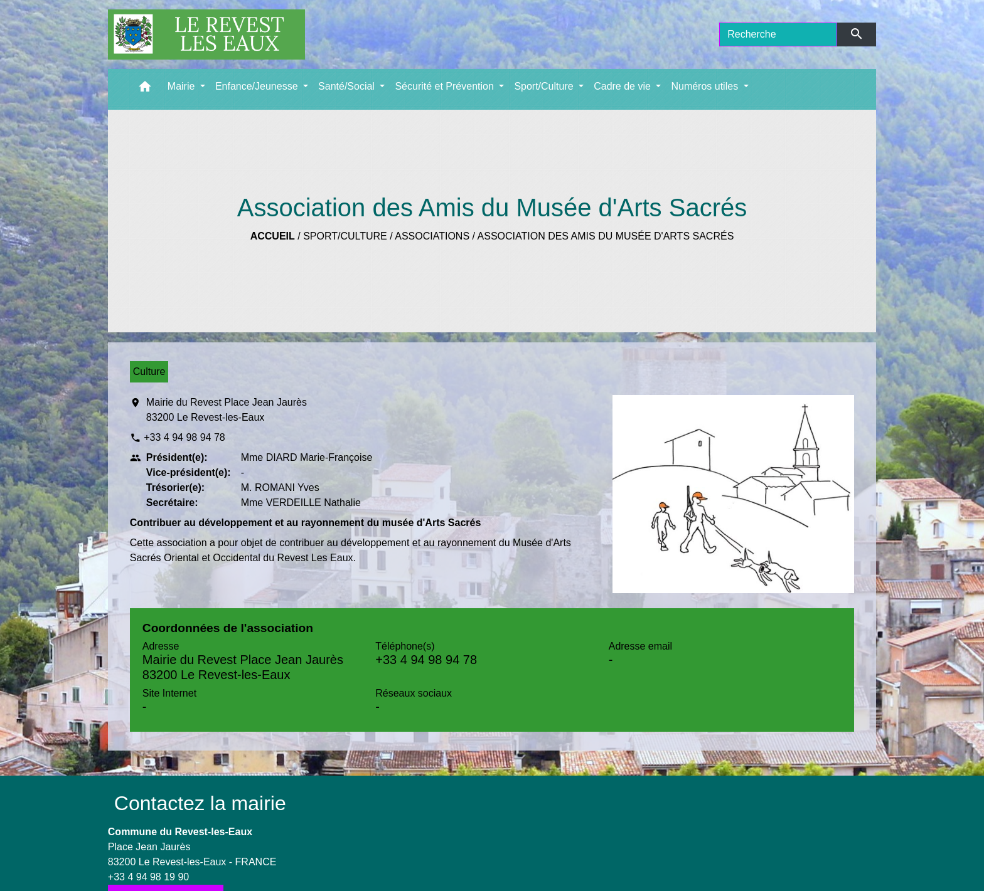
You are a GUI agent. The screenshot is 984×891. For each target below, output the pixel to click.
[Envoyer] (857, 34)
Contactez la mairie (200, 803)
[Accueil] (206, 34)
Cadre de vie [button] (623, 86)
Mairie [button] (183, 86)
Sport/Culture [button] (545, 86)
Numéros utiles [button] (706, 86)
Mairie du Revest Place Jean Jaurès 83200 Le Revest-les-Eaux (226, 410)
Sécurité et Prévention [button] (445, 86)
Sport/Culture (345, 236)
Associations (432, 236)
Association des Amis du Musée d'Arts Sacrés (606, 236)
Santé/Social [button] (347, 86)
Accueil (272, 236)
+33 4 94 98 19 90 (148, 877)
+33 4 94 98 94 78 (184, 437)
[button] (145, 89)
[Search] (778, 34)
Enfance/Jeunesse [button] (258, 86)
